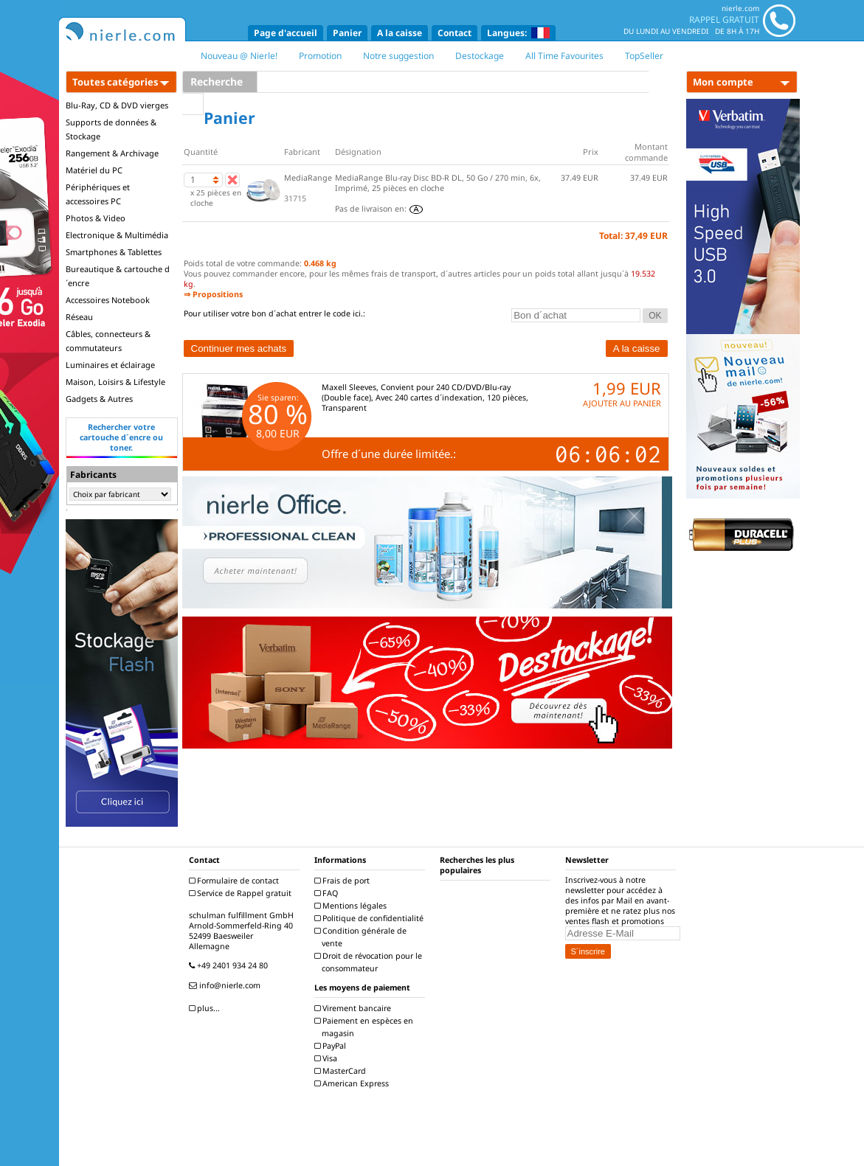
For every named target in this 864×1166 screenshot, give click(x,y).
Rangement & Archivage (112, 153)
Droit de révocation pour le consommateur (370, 962)
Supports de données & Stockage (111, 129)
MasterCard (342, 1071)
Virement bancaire (354, 1008)
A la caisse (399, 33)
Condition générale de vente (362, 937)
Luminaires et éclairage (110, 364)
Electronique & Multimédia (117, 234)
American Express (353, 1083)
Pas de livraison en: (379, 209)
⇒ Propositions (213, 294)
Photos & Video (95, 217)
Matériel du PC (94, 170)
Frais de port (344, 880)
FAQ (328, 893)
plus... (206, 1008)
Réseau (79, 316)
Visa (327, 1058)
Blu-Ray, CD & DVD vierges (117, 105)
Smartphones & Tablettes (114, 251)
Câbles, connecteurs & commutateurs (108, 340)
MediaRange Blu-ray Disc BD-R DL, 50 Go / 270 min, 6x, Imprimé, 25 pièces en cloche (438, 183)
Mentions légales (352, 905)
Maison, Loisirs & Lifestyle (115, 381)
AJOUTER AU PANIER (622, 403)
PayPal (332, 1046)
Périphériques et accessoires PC (98, 194)
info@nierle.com (226, 985)
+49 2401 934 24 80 (230, 965)
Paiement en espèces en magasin (365, 1027)
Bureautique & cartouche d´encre (118, 275)
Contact (454, 33)
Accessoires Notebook (108, 299)
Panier (347, 33)
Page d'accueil (285, 33)
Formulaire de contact (236, 880)
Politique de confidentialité (371, 918)
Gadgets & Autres (99, 398)
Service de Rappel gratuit (242, 893)
